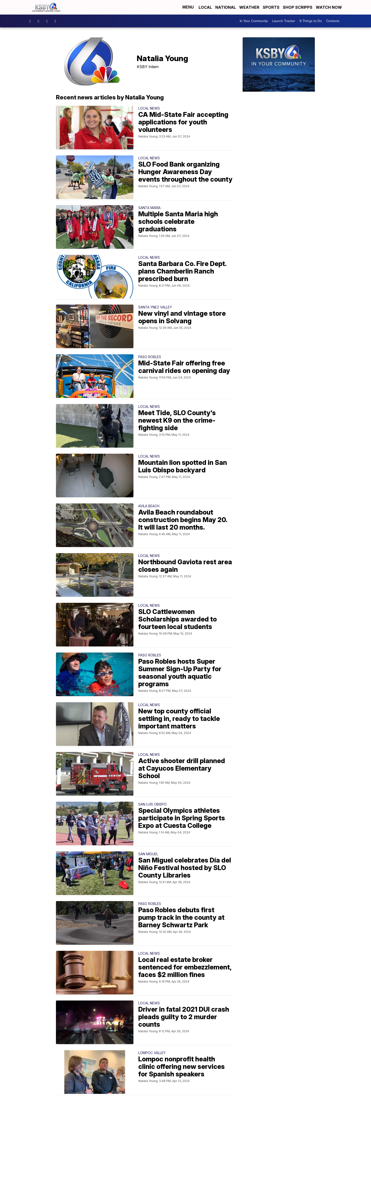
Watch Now (329, 7)
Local (205, 7)
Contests (333, 21)
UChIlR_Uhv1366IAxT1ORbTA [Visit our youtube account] (57, 21)
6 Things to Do (311, 21)
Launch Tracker (283, 21)
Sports (271, 7)
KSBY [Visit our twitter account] (48, 21)
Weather (249, 7)
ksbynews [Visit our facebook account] (31, 21)
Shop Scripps (297, 7)
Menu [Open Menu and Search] (188, 7)
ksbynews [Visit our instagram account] (40, 21)
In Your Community (254, 21)
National (225, 7)
